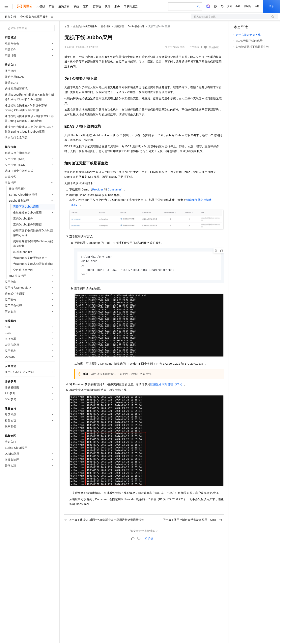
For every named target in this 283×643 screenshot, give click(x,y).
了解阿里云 (131, 6)
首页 (66, 26)
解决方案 (64, 6)
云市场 (97, 6)
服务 (117, 6)
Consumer (114, 189)
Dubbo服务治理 (136, 26)
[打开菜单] (6, 6)
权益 (76, 6)
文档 (229, 6)
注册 (257, 6)
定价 (86, 6)
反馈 (149, 539)
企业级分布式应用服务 (34, 16)
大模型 (41, 6)
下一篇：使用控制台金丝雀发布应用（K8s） (192, 520)
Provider (97, 189)
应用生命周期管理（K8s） (167, 385)
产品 (51, 6)
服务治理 (119, 26)
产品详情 (194, 47)
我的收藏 (214, 47)
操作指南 (105, 26)
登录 (271, 6)
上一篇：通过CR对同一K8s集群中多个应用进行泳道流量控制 (104, 520)
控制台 (247, 6)
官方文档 (10, 16)
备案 (238, 6)
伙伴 (107, 6)
